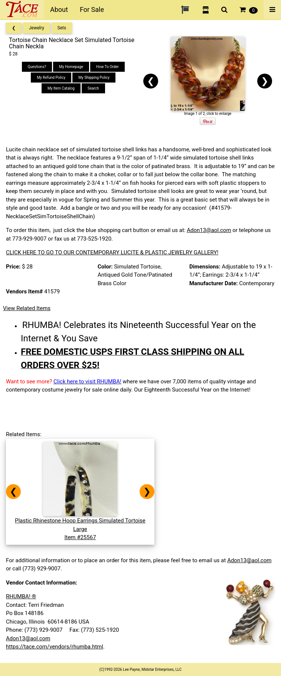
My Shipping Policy (94, 77)
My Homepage (71, 67)
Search (93, 88)
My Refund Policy (51, 77)
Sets (62, 27)
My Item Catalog (61, 88)
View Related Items (26, 308)
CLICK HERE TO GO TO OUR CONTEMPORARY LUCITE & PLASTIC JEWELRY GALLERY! (112, 252)
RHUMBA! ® (21, 596)
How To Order (107, 67)
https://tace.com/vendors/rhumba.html (54, 646)
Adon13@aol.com (209, 230)
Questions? (37, 67)
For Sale (92, 9)
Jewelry (36, 27)
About (59, 9)
